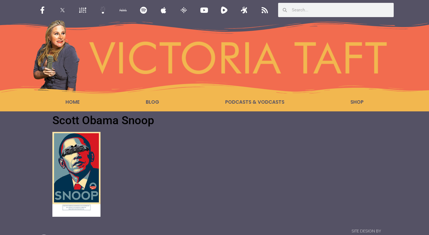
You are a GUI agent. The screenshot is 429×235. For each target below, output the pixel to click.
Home (72, 102)
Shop (357, 102)
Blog (152, 102)
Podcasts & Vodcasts (254, 102)
